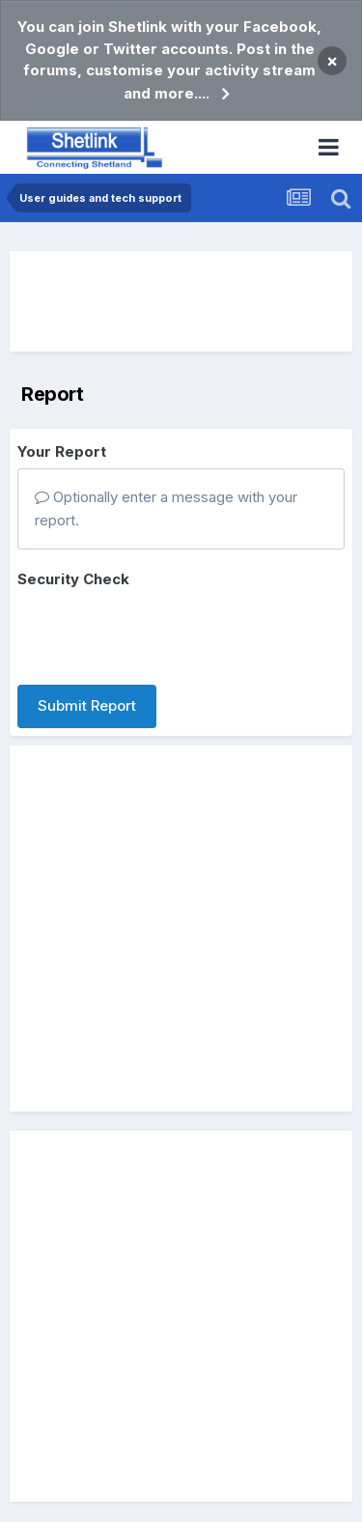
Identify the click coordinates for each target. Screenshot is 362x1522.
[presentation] (164, 632)
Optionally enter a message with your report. (166, 508)
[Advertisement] (181, 301)
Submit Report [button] (87, 705)
